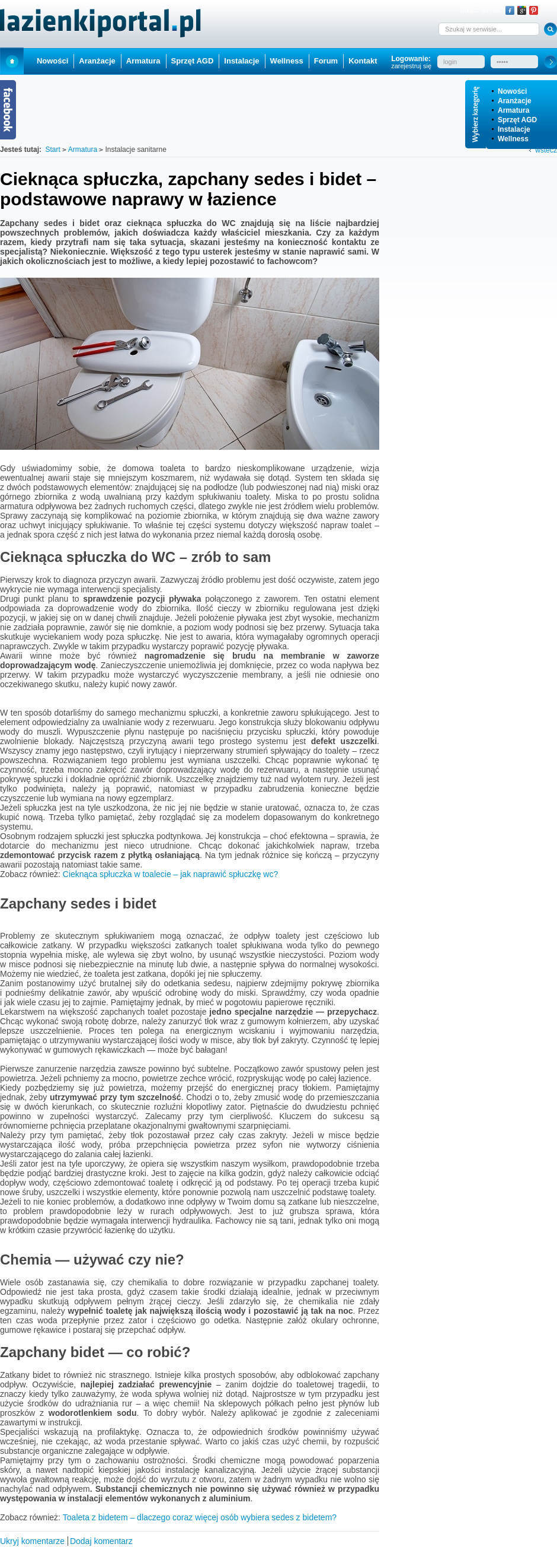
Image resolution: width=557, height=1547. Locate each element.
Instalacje (514, 129)
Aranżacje (515, 101)
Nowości (512, 91)
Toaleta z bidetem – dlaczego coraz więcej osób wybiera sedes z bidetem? (200, 1517)
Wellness (513, 139)
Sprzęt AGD (517, 120)
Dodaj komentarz (101, 1541)
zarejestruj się (411, 65)
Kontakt (362, 60)
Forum (326, 60)
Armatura (513, 110)
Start (12, 60)
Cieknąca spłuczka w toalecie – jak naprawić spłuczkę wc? (170, 874)
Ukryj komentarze (32, 1541)
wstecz (546, 150)
